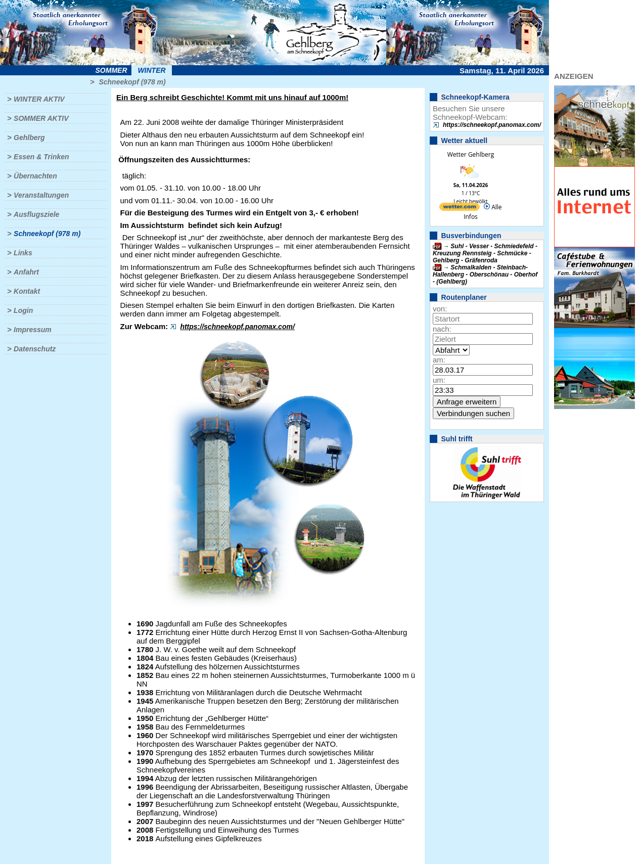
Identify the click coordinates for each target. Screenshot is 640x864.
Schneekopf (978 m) (132, 82)
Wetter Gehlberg (470, 154)
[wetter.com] (459, 208)
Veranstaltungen (41, 195)
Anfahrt (26, 272)
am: (439, 359)
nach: (442, 329)
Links (23, 253)
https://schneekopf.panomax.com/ (237, 327)
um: (439, 380)
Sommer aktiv (41, 118)
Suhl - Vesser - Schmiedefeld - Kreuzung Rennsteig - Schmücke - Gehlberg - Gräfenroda (485, 253)
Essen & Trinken (41, 157)
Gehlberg (29, 137)
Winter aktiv (39, 99)
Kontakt (27, 291)
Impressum (33, 330)
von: (440, 308)
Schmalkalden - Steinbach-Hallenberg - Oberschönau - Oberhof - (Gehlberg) (485, 274)
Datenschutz (35, 349)
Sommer (111, 70)
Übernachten (35, 176)
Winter (151, 70)
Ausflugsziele (36, 214)
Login (23, 310)
